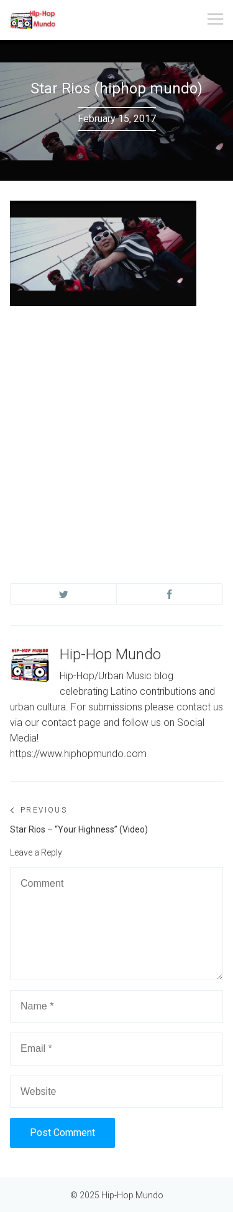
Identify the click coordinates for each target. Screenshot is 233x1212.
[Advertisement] (116, 433)
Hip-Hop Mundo (110, 654)
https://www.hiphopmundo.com (78, 754)
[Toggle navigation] (215, 20)
